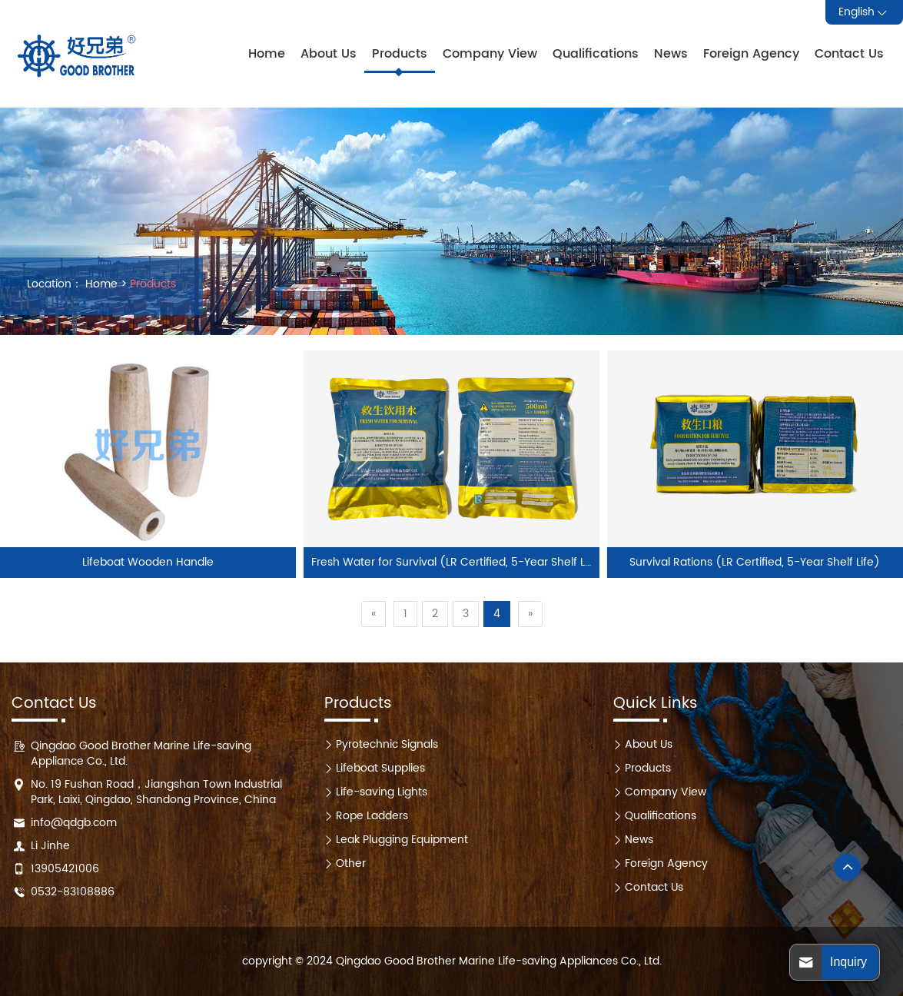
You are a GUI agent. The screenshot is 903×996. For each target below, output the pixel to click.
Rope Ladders (372, 816)
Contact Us (849, 54)
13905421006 (65, 869)
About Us (328, 54)
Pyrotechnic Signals (387, 744)
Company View (490, 54)
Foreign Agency (751, 54)
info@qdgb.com (74, 823)
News (671, 54)
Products (399, 54)
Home (266, 54)
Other (351, 863)
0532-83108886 (73, 892)
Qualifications (596, 54)
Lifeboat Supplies (380, 768)
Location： (54, 284)
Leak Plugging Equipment (402, 839)
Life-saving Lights (381, 792)
